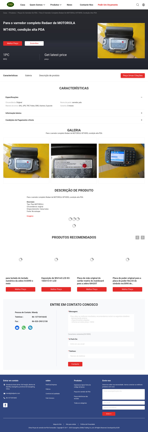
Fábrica (48, 389)
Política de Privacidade (87, 424)
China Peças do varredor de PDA (39, 428)
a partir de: (73, 339)
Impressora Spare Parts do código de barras (82, 386)
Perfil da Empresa (51, 385)
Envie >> (108, 414)
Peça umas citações (133, 75)
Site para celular (71, 424)
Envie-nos (34, 43)
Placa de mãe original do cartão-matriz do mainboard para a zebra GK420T (90, 281)
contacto (75, 364)
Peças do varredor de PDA (27, 13)
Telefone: (72, 351)
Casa (5, 13)
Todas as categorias (80, 403)
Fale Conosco (50, 398)
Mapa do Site (57, 424)
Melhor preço (12, 43)
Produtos (12, 13)
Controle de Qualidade (53, 393)
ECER (118, 428)
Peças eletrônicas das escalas (81, 397)
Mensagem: (73, 311)
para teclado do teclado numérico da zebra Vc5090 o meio (19, 281)
